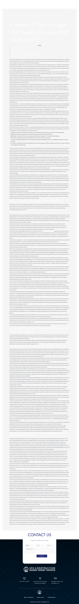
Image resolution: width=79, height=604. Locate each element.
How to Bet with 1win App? (17, 50)
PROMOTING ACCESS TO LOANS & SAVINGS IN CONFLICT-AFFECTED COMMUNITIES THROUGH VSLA (34, 54)
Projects (50, 2)
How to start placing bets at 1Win (18, 56)
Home (36, 2)
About (40, 2)
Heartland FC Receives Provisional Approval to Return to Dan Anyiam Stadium (29, 52)
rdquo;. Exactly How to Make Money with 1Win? (22, 47)
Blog (11, 18)
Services (45, 2)
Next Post (73, 534)
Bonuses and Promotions (17, 49)
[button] (51, 2)
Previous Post (6, 534)
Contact (56, 2)
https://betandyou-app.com (48, 231)
